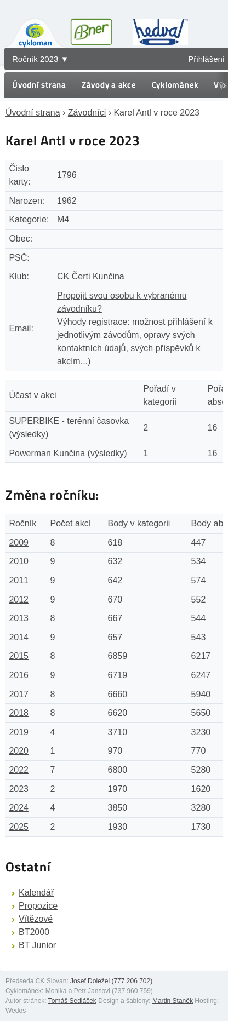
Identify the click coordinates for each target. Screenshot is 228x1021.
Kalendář (36, 892)
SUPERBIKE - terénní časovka (69, 421)
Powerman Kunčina (47, 453)
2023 (19, 789)
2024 (19, 807)
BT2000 (34, 932)
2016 (19, 675)
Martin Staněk (172, 1001)
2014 (19, 637)
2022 (19, 770)
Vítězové (36, 919)
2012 (19, 599)
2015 (19, 656)
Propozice (38, 905)
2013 (19, 618)
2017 (19, 694)
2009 (19, 542)
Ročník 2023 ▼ (40, 59)
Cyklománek (175, 84)
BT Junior (37, 945)
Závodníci (87, 112)
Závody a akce (109, 84)
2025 (19, 826)
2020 (19, 750)
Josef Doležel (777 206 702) (111, 981)
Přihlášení (206, 59)
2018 (19, 713)
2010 (19, 561)
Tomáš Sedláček (72, 1001)
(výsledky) (28, 434)
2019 (19, 732)
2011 (19, 580)
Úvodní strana (39, 84)
